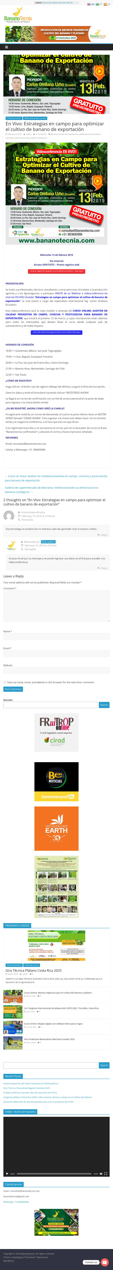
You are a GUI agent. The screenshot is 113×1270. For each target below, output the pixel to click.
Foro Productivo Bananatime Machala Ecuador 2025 (49, 1039)
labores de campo (22, 138)
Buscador (8, 700)
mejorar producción (39, 138)
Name (7, 631)
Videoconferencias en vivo (35, 118)
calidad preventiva (86, 134)
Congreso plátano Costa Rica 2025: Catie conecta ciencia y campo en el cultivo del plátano (47, 1097)
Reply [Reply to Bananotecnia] (104, 568)
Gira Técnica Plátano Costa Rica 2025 (34, 970)
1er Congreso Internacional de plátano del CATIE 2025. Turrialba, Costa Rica (61, 1008)
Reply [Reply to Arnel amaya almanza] (104, 535)
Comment (9, 588)
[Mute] (101, 1173)
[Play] (7, 1173)
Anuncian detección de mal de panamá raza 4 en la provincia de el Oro (38, 1101)
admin (29, 134)
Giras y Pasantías (14, 965)
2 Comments (39, 134)
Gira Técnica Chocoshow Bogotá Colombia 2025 (26, 1088)
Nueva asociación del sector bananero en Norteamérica (30, 1083)
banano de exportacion (68, 134)
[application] (56, 1147)
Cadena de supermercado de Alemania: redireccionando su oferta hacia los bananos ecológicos (51, 490)
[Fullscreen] (105, 1173)
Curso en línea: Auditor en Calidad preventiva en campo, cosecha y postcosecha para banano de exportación (56, 478)
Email (7, 648)
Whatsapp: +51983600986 (16, 1201)
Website (7, 665)
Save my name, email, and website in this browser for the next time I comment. (50, 682)
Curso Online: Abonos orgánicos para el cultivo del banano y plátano (58, 992)
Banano (54, 134)
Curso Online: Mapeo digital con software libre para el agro (53, 1023)
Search (104, 705)
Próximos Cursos (14, 118)
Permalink (25, 519)
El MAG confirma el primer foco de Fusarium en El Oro (30, 1092)
